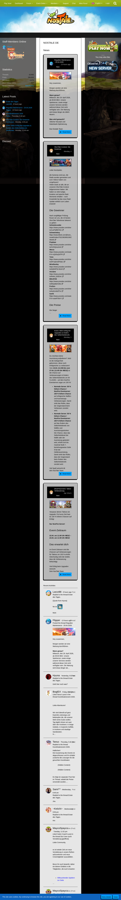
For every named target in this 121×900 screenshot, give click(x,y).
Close (116, 897)
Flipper (9, 47)
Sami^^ (57, 789)
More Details (106, 897)
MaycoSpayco (60, 828)
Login (108, 3)
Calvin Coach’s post (64, 834)
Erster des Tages (12, 102)
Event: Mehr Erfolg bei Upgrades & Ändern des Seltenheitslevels (62, 333)
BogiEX (57, 691)
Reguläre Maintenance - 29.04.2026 (19, 108)
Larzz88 (9, 104)
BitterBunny (29, 86)
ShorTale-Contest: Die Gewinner (17, 120)
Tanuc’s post (61, 694)
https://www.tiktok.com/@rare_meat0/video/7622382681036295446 (60, 237)
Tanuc (8, 116)
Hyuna (56, 675)
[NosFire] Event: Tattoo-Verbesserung (62, 490)
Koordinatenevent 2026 (14, 114)
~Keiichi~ (58, 808)
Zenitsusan (10, 122)
